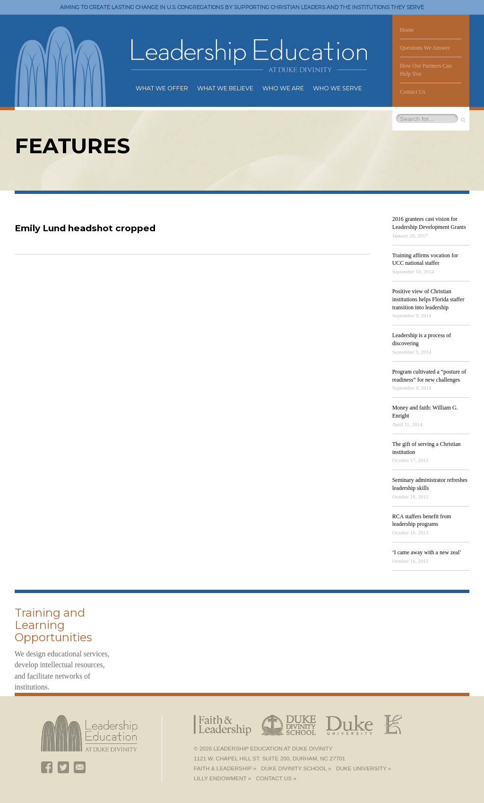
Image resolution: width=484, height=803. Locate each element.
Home (407, 29)
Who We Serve (337, 88)
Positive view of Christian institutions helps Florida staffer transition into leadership (428, 299)
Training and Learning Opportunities (53, 625)
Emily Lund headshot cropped (85, 228)
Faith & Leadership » (225, 768)
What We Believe (225, 88)
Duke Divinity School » (296, 768)
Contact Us (412, 91)
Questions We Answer (425, 47)
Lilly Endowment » (222, 778)
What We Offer (162, 88)
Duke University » (363, 768)
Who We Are (283, 88)
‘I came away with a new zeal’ (427, 552)
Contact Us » (276, 778)
